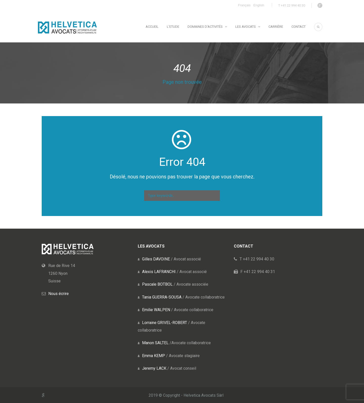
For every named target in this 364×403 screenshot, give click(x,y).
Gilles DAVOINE (156, 259)
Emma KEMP (153, 355)
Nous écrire (58, 293)
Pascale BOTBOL (157, 284)
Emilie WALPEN (156, 309)
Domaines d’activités (205, 27)
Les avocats (245, 27)
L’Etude (173, 27)
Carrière (275, 27)
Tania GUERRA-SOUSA (161, 297)
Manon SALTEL (155, 342)
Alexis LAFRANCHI (159, 271)
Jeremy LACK (154, 368)
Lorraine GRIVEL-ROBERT (164, 322)
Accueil (152, 27)
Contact (298, 27)
